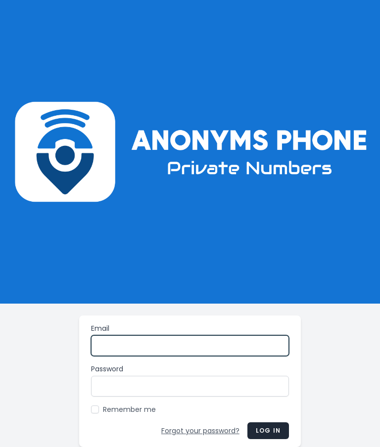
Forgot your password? (200, 431)
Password (107, 369)
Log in (268, 430)
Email (100, 328)
